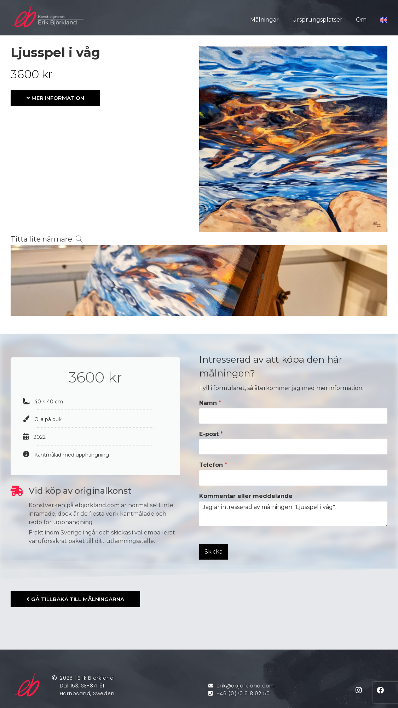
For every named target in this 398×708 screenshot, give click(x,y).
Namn (210, 403)
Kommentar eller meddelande (246, 496)
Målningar (264, 19)
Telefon (213, 464)
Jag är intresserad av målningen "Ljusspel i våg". (293, 514)
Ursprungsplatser (317, 19)
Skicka (213, 551)
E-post (211, 434)
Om (361, 19)
